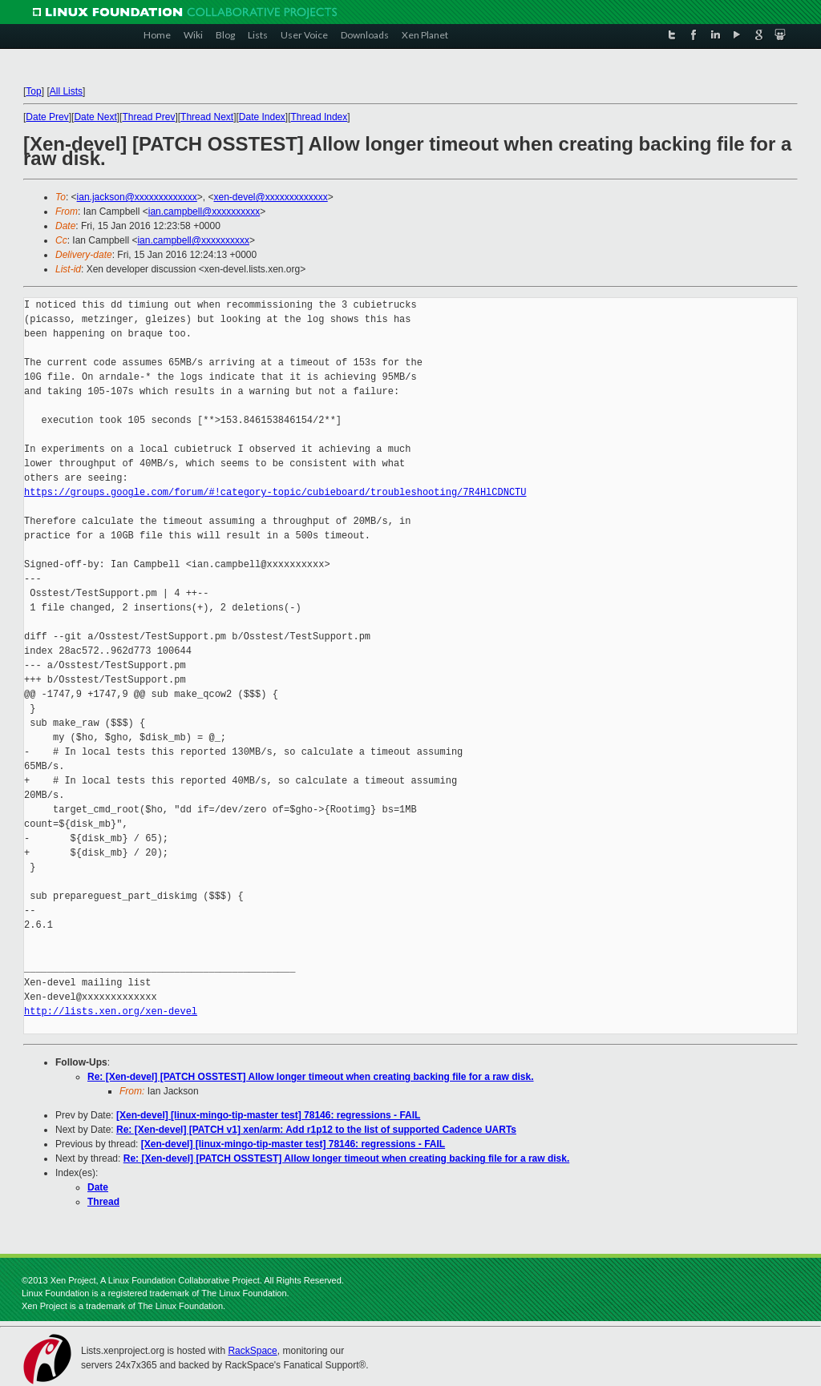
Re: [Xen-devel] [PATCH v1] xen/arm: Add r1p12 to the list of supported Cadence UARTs (316, 1129)
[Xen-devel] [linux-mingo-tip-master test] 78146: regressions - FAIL (268, 1115)
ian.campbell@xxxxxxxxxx (204, 211)
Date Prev (47, 117)
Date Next (95, 117)
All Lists (66, 91)
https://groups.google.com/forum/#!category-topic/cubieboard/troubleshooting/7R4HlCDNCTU (275, 492)
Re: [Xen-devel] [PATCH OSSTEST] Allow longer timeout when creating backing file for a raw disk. (310, 1076)
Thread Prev (148, 117)
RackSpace (252, 1350)
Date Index (262, 117)
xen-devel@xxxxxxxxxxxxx (271, 197)
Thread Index (319, 117)
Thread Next (206, 117)
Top (33, 91)
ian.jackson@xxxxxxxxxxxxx (137, 197)
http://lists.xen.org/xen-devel (110, 1011)
